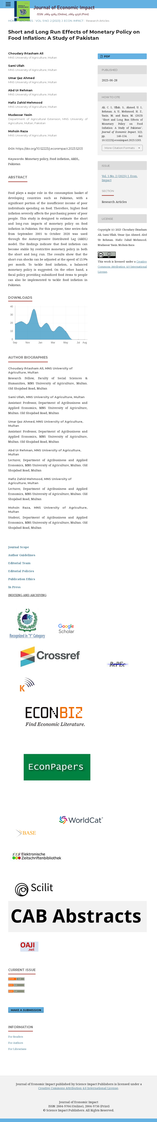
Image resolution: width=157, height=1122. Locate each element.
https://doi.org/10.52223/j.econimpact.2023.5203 (49, 149)
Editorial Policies (21, 571)
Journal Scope (18, 547)
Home (12, 20)
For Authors (15, 1042)
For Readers (15, 1036)
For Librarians (17, 1048)
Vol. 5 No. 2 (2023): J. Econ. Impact (59, 20)
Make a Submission (26, 1009)
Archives (26, 20)
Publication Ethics (21, 579)
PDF (106, 56)
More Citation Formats (120, 147)
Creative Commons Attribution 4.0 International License (122, 267)
